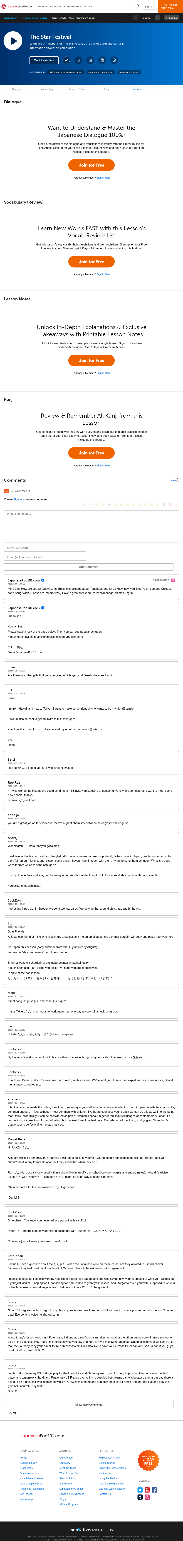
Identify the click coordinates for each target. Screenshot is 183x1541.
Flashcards (26, 1462)
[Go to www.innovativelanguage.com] (91, 1523)
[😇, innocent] (146, 491)
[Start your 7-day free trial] (148, 1455)
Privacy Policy (133, 1531)
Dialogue (17, 89)
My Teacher (73, 6)
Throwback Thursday (129, 72)
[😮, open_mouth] (158, 491)
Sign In (149, 6)
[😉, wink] (133, 491)
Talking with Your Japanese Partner (66, 72)
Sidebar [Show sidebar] (173, 18)
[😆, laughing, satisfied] (121, 491)
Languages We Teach (71, 1483)
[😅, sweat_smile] (127, 491)
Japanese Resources (32, 1483)
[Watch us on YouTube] (147, 1484)
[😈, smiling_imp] (164, 491)
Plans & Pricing (67, 1473)
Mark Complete (44, 60)
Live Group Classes (31, 1478)
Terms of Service (128, 1534)
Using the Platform (108, 1473)
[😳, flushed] (91, 491)
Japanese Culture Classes (34, 18)
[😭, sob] (140, 491)
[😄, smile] (85, 491)
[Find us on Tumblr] (140, 1491)
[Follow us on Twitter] (140, 1484)
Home (23, 1452)
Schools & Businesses (71, 1488)
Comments (138, 89)
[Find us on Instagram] (147, 1491)
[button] (137, 6)
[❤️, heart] (170, 491)
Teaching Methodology (110, 1478)
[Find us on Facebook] (154, 1484)
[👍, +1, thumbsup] (176, 491)
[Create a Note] (90, 60)
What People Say (69, 1467)
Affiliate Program (68, 1499)
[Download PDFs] (102, 60)
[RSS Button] (6, 491)
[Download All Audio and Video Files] (114, 60)
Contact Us (104, 1488)
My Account (104, 1467)
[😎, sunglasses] (109, 491)
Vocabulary (56, 6)
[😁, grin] (97, 491)
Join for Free (91, 165)
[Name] (45, 542)
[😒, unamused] (103, 491)
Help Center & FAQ (109, 1452)
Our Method (66, 1452)
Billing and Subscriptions (112, 1462)
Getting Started (106, 1457)
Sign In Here (103, 177)
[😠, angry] (115, 491)
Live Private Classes (31, 1473)
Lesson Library (11, 18)
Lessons (41, 6)
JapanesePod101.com (113, 1531)
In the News (66, 1478)
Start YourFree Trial (171, 6)
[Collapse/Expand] (91, 480)
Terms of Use (150, 1531)
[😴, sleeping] (152, 491)
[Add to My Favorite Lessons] (78, 60)
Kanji (106, 89)
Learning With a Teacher (112, 1483)
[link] (157, 17)
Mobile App (26, 1493)
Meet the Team (67, 1462)
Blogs (62, 1493)
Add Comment (22, 561)
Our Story (64, 1457)
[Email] (45, 552)
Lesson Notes (77, 89)
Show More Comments (22, 1399)
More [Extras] (87, 6)
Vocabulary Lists (29, 1467)
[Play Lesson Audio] (12, 40)
